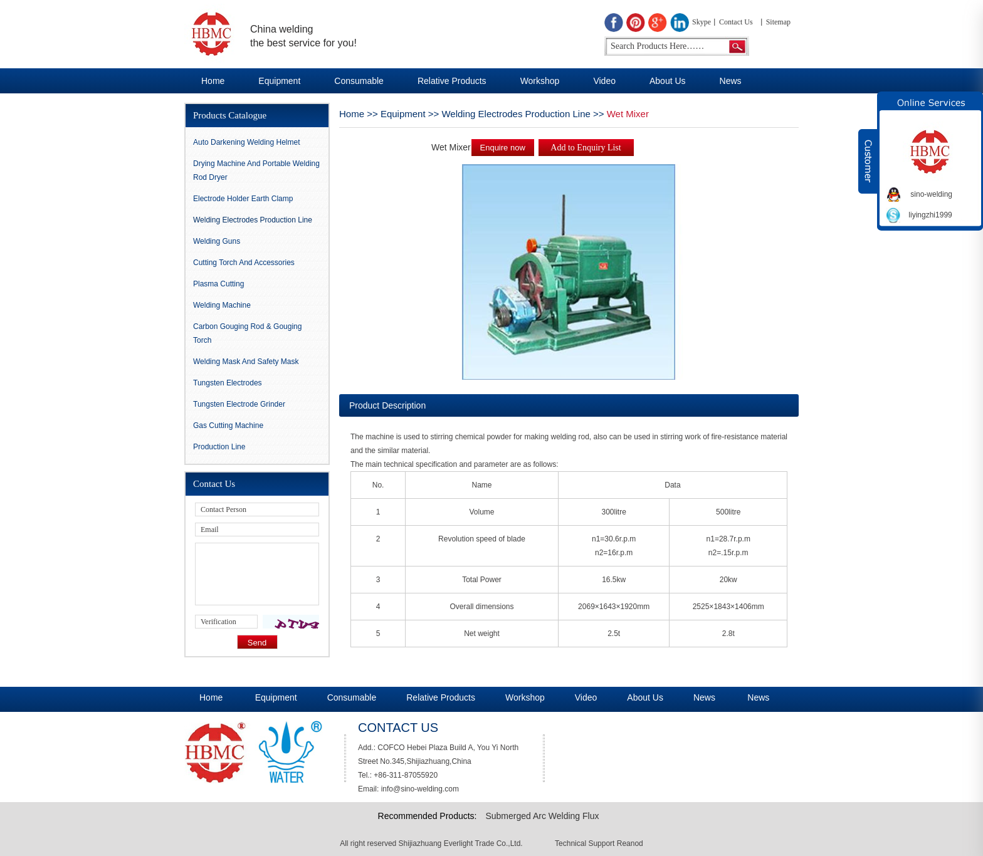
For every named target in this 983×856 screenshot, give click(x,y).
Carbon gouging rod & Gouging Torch (247, 333)
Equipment (279, 81)
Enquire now (502, 147)
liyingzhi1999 (930, 215)
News (731, 81)
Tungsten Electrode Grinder (239, 404)
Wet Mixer (628, 113)
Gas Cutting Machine (228, 425)
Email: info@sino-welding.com (408, 789)
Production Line (219, 446)
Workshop (540, 81)
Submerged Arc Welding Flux (542, 816)
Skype (701, 22)
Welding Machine (222, 305)
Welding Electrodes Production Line (515, 113)
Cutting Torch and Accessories (244, 262)
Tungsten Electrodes (227, 382)
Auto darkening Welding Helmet (246, 142)
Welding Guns (216, 241)
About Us (667, 81)
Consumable (359, 81)
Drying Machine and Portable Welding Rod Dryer (256, 170)
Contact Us (736, 22)
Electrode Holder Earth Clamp (243, 198)
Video (604, 81)
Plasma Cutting (218, 283)
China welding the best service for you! (303, 36)
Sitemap (778, 22)
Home (212, 81)
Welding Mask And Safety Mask (246, 361)
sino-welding (931, 194)
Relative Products (452, 81)
